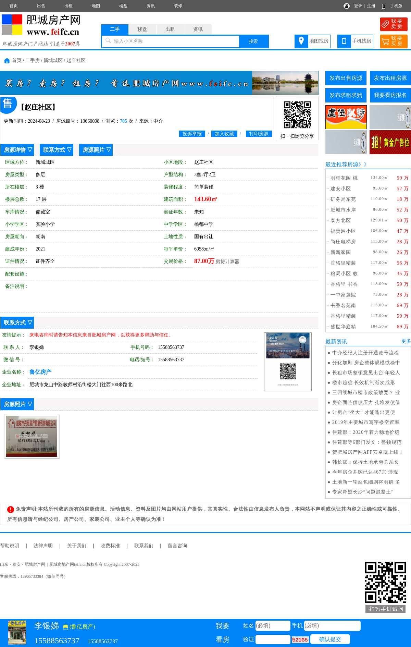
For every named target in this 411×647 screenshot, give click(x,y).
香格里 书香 (344, 284)
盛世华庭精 (343, 326)
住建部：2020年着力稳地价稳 (366, 432)
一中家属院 (343, 294)
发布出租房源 (390, 78)
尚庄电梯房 (343, 241)
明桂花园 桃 (344, 178)
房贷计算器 (227, 261)
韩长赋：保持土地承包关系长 (365, 462)
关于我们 (76, 545)
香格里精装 (343, 263)
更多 (406, 341)
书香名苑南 (343, 305)
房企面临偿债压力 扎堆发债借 (366, 402)
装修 (178, 5)
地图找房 (318, 41)
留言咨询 (177, 545)
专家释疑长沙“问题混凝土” (363, 492)
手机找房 (361, 41)
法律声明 (43, 545)
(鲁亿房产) (79, 627)
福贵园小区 (343, 231)
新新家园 (341, 252)
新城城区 (53, 60)
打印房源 (259, 133)
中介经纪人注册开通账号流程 (365, 352)
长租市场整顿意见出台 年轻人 (366, 372)
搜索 (253, 41)
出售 (41, 5)
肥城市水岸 (343, 209)
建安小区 (341, 188)
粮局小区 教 (344, 273)
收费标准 (110, 545)
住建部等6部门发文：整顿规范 (367, 442)
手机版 (396, 5)
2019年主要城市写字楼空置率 (366, 422)
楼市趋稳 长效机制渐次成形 (364, 382)
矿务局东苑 (343, 199)
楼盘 (123, 5)
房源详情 (15, 150)
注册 (371, 5)
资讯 (151, 5)
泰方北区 (341, 220)
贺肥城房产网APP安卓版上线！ (368, 452)
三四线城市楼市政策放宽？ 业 (366, 392)
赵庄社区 (76, 60)
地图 (96, 5)
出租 (68, 5)
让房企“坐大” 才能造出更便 (363, 412)
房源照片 (93, 150)
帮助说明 (9, 545)
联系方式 (54, 150)
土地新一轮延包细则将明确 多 (366, 482)
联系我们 (143, 545)
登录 (358, 5)
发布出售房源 (345, 78)
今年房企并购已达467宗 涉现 (365, 472)
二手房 (32, 60)
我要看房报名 (390, 95)
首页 (14, 5)
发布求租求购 (345, 95)
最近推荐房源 (341, 164)
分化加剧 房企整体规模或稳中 (366, 362)
